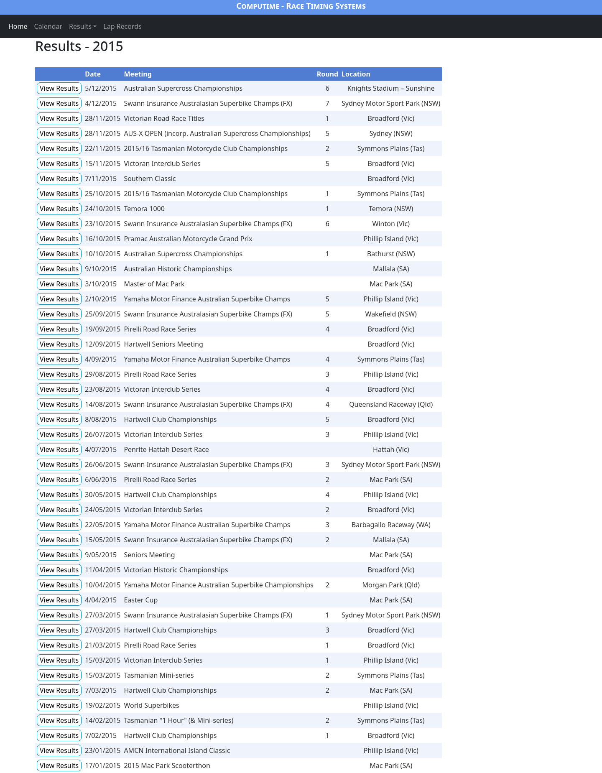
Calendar (48, 26)
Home (18, 26)
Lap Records (122, 26)
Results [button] (80, 26)
